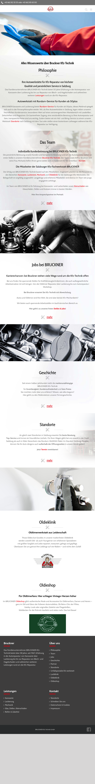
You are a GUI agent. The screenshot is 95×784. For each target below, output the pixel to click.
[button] (47, 202)
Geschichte (55, 660)
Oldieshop (20, 601)
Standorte (15, 121)
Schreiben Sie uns (58, 701)
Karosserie (22, 175)
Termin (44, 449)
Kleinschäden (79, 186)
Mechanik (41, 175)
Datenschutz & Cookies (60, 705)
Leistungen (40, 95)
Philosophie (55, 650)
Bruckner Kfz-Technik (51, 158)
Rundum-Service (47, 106)
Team (53, 653)
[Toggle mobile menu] (91, 9)
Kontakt (82, 161)
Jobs (52, 657)
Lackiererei (31, 175)
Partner (54, 664)
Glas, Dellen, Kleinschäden (16, 708)
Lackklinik (55, 674)
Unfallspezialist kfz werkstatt (62, 671)
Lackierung (9, 701)
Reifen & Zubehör (12, 712)
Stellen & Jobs (59, 308)
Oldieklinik (53, 175)
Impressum (55, 708)
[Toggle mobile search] (86, 9)
